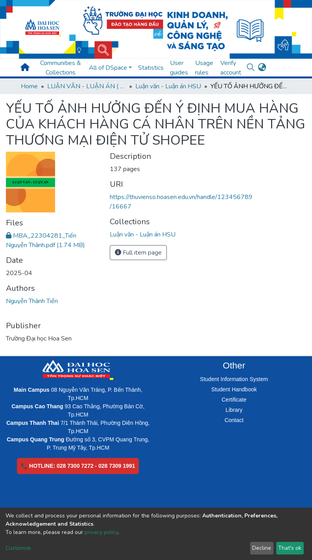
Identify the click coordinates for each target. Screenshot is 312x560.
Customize (18, 548)
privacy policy (101, 532)
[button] (262, 68)
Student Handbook (234, 389)
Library (233, 410)
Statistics (151, 67)
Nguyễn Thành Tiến (32, 301)
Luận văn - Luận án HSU (168, 86)
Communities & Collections (60, 68)
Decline (261, 548)
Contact (234, 420)
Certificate (234, 399)
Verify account (230, 67)
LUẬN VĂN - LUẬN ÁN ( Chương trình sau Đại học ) (86, 86)
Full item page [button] (138, 252)
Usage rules (204, 67)
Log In (277, 67)
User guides (179, 67)
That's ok (289, 548)
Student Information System (234, 379)
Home (29, 86)
